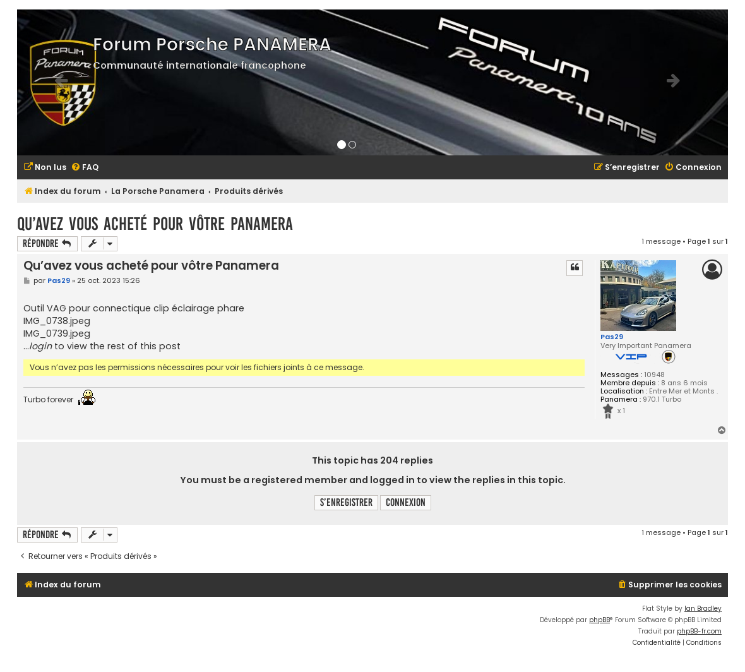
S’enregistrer (346, 502)
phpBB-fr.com (699, 631)
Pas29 (611, 337)
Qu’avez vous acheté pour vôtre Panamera (155, 224)
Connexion (406, 502)
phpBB (599, 620)
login (40, 346)
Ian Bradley (703, 608)
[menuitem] (44, 167)
